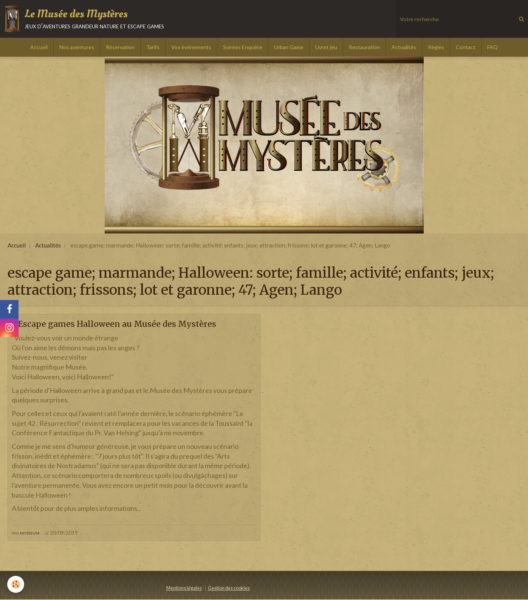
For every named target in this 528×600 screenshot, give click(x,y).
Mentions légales (184, 589)
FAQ (492, 47)
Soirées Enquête (242, 47)
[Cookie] (16, 584)
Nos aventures (76, 47)
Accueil (39, 47)
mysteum (29, 533)
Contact (465, 47)
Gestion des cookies (229, 589)
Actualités (404, 47)
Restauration (364, 47)
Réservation (120, 47)
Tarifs (152, 47)
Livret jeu (326, 47)
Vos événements (191, 47)
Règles (436, 47)
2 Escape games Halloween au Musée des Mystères (126, 324)
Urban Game (288, 47)
